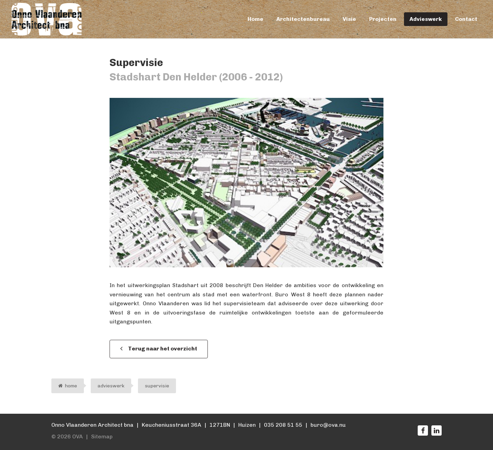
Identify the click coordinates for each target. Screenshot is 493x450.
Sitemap (102, 436)
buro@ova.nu (328, 425)
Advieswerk (425, 19)
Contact (466, 19)
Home (255, 19)
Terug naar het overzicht (162, 348)
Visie (349, 19)
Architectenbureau (303, 19)
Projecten (382, 19)
